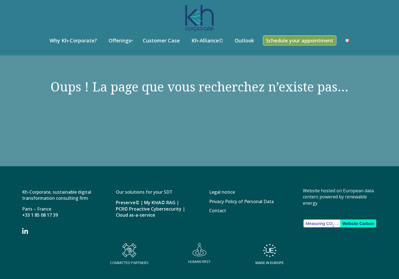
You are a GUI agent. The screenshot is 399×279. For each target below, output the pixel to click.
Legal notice (222, 192)
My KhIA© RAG (159, 202)
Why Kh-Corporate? (73, 40)
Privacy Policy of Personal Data (241, 201)
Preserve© (127, 202)
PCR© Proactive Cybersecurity (148, 209)
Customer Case (161, 40)
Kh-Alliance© (207, 40)
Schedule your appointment (299, 40)
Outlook (244, 40)
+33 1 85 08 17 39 (40, 215)
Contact (217, 211)
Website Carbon (358, 223)
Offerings (120, 40)
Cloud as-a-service (135, 215)
